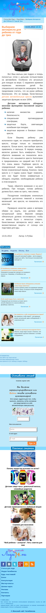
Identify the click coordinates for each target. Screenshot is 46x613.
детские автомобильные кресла (17, 97)
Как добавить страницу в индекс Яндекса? (28, 254)
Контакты (5, 592)
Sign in (32, 443)
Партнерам (5, 596)
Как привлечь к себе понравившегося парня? (29, 314)
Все (27, 251)
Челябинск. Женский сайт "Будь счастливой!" (17, 9)
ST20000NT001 (4, 355)
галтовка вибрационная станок (9, 359)
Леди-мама (20, 19)
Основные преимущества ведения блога (27, 329)
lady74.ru (3, 603)
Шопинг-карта (6, 586)
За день (5, 251)
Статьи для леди (9, 19)
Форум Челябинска (9, 571)
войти (13, 393)
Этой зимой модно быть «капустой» (12, 299)
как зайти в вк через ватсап (8, 357)
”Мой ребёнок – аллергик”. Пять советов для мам (23, 544)
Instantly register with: (23, 381)
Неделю (13, 251)
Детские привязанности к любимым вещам (23, 507)
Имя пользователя (15, 424)
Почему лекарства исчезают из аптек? (23, 469)
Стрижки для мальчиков (23, 525)
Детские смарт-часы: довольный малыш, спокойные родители (23, 487)
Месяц (21, 251)
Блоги (3, 577)
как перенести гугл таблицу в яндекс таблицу (13, 361)
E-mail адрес (13, 433)
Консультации (7, 580)
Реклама (4, 589)
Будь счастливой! (8, 574)
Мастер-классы (7, 583)
